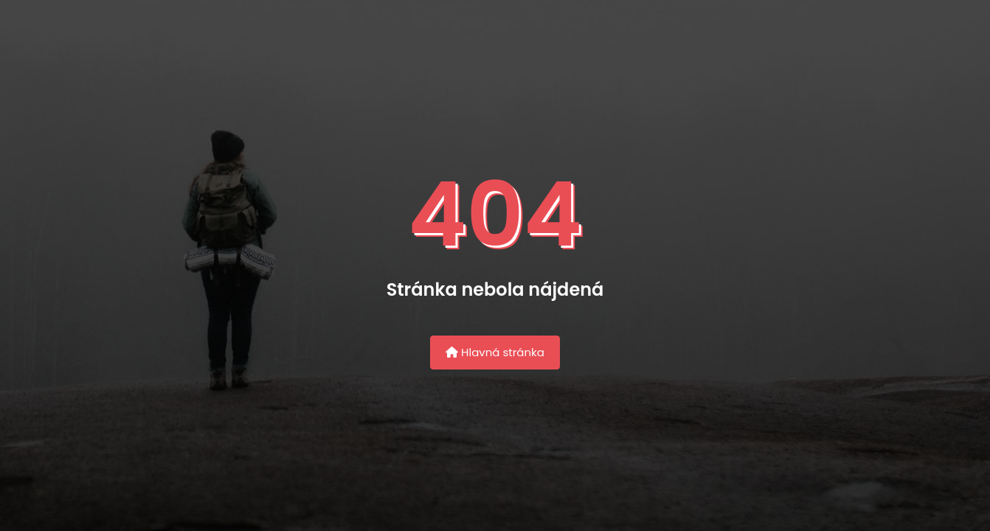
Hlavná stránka (495, 352)
